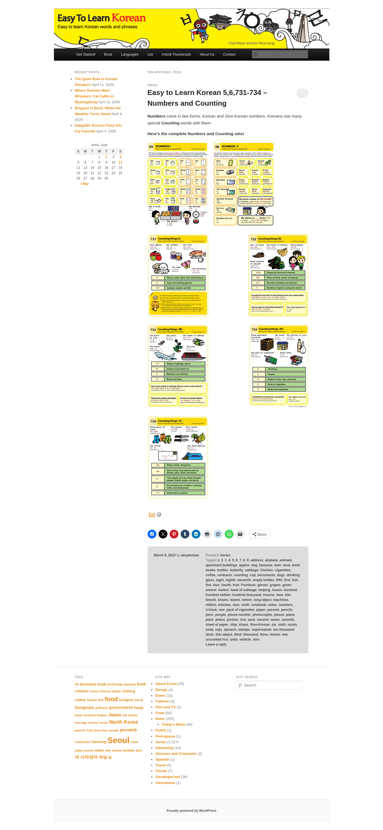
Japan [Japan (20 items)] (114, 714)
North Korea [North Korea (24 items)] (123, 722)
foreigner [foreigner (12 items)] (126, 700)
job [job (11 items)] (125, 715)
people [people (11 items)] (114, 730)
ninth (245, 605)
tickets (275, 634)
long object (262, 600)
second (262, 620)
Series (225, 555)
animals (285, 560)
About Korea (166, 684)
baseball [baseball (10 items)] (130, 684)
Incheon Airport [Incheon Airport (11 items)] (95, 715)
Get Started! (86, 54)
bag (254, 565)
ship (233, 625)
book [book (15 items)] (141, 684)
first (287, 580)
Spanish (162, 759)
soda (209, 630)
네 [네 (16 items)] (77, 757)
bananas (266, 565)
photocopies (262, 615)
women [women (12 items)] (129, 750)
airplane (271, 560)
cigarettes (282, 570)
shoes (243, 625)
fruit (236, 585)
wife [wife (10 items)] (108, 750)
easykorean (190, 555)
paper (260, 610)
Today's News (173, 724)
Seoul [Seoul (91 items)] (118, 740)
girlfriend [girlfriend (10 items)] (101, 707)
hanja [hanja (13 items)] (138, 708)
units (234, 639)
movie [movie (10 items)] (104, 722)
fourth (226, 585)
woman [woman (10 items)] (117, 750)
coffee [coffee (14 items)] (80, 700)
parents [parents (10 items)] (80, 730)
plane (290, 615)
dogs (281, 575)
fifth (279, 580)
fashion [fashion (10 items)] (92, 700)
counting (241, 575)
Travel (160, 765)
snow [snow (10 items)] (134, 742)
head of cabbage (244, 590)
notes (272, 605)
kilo (288, 595)
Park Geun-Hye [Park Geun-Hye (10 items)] (96, 730)
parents (273, 610)
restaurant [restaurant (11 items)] (82, 742)
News (160, 719)
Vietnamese (165, 783)
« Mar (84, 184)
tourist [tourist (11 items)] (89, 750)
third (237, 634)
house (277, 590)
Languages (129, 54)
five (208, 585)
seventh (287, 620)
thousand (250, 634)
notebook (258, 605)
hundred (290, 590)
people (220, 615)
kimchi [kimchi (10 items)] (133, 715)
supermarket (261, 630)
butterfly (236, 570)
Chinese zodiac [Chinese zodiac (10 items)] (110, 691)
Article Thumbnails (176, 54)
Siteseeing (164, 748)
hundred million (218, 595)
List (150, 54)
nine (236, 605)
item (279, 595)
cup (253, 575)
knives (223, 600)
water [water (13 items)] (99, 750)
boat (286, 565)
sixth (282, 625)
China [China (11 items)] (94, 691)
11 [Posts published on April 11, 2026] (120, 162)
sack (251, 620)
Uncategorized (167, 777)
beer (277, 565)
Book (108, 54)
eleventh (244, 580)
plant (210, 620)
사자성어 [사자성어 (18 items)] (89, 757)
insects (269, 595)
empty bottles (263, 580)
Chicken (266, 570)
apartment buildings (221, 565)
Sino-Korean (260, 625)
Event (160, 695)
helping (264, 590)
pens (209, 615)
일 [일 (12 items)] (110, 757)
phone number (239, 615)
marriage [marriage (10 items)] (81, 722)
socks (292, 625)
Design (161, 690)
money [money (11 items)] (93, 722)
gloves (262, 585)
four (216, 585)
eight (220, 580)
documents (266, 575)
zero (256, 639)
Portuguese (165, 736)
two (285, 634)
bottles (222, 570)
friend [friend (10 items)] (139, 700)
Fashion (162, 701)
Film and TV (165, 707)
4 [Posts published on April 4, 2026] (120, 157)
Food (159, 713)
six (273, 625)
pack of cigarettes (240, 610)
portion (232, 620)
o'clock (211, 610)
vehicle (245, 639)
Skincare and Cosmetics (176, 754)
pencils (286, 610)
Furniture (248, 585)
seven (275, 620)
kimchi (211, 600)
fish (295, 580)
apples (244, 565)
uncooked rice (217, 639)
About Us (207, 54)
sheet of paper (217, 625)
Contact (229, 54)
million (211, 605)
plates (220, 620)
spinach (230, 630)
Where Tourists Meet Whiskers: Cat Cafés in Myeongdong (94, 96)
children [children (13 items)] (82, 691)
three (264, 634)
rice (243, 620)
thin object (224, 634)
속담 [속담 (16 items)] (103, 757)
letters (247, 600)
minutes (224, 605)
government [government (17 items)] (121, 707)
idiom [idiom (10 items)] (79, 715)
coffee (210, 575)
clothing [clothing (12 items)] (128, 691)
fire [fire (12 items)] (101, 700)
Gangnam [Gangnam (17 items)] (84, 707)
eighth (231, 580)
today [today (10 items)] (79, 750)
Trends (161, 771)
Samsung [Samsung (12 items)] (98, 742)
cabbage (252, 570)
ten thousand (283, 630)
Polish (160, 730)
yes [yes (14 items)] (139, 750)
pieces (279, 615)
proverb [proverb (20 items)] (128, 729)
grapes (275, 585)
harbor (223, 590)
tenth (210, 634)
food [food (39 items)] (111, 699)
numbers (286, 605)
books (210, 570)
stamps (244, 630)
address (257, 560)
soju (218, 630)
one (221, 610)
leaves (235, 600)
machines (280, 600)
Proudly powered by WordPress (191, 811)
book (296, 565)
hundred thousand (246, 595)
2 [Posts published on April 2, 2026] (106, 157)
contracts (224, 575)
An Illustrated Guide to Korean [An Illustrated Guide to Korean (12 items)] (99, 684)
